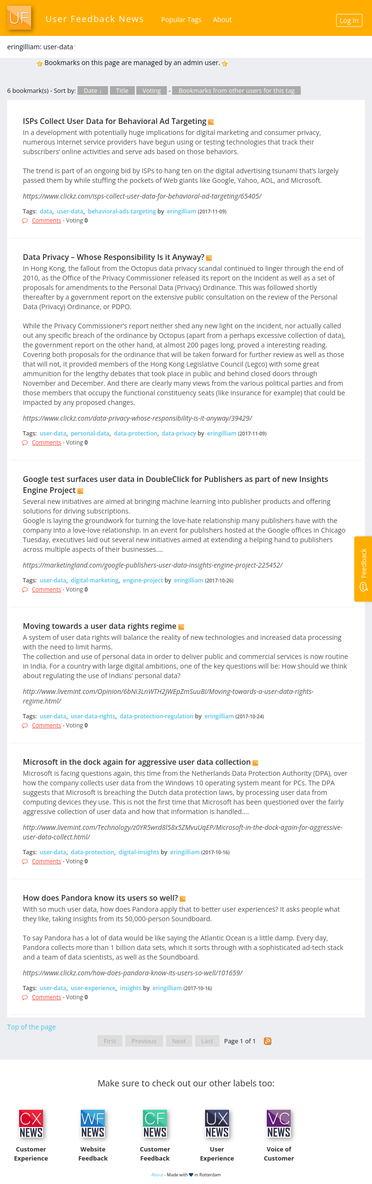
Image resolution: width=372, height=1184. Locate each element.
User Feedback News (94, 18)
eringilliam (182, 211)
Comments (46, 220)
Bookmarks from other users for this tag (236, 90)
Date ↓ (93, 90)
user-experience (93, 988)
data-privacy (179, 433)
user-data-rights (93, 716)
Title (122, 90)
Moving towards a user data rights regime (99, 626)
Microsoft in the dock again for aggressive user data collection (137, 762)
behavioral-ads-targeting (122, 211)
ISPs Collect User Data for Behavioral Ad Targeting (115, 121)
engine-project (143, 580)
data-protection (135, 433)
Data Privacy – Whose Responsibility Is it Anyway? (114, 257)
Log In (349, 20)
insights (131, 988)
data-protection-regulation (156, 716)
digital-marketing (94, 580)
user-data (70, 211)
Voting (151, 90)
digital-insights (139, 852)
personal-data (90, 433)
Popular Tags (181, 19)
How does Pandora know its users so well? (100, 898)
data (46, 211)
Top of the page (31, 1026)
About (222, 19)
